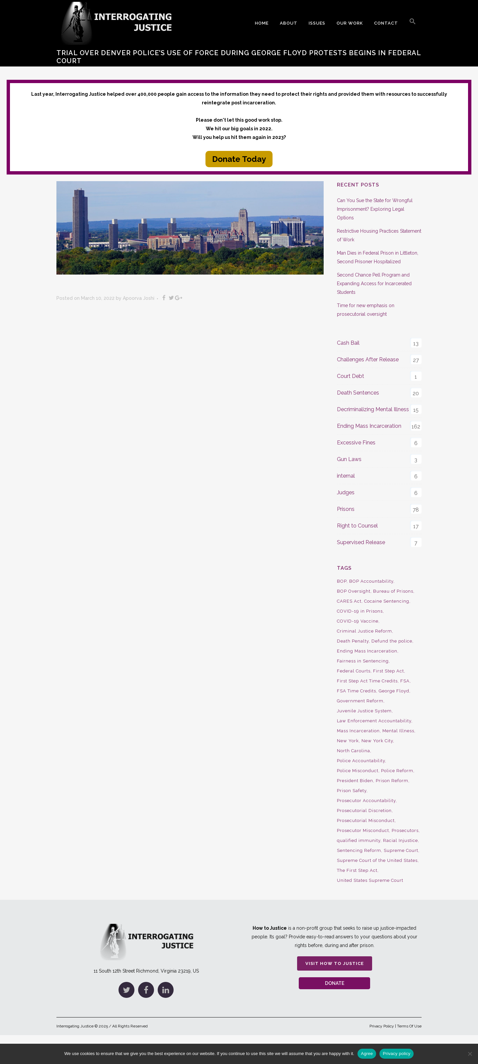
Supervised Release (361, 542)
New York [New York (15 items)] (348, 740)
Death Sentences (358, 393)
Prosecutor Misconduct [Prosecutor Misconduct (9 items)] (363, 830)
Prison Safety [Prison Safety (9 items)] (351, 790)
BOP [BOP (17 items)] (342, 581)
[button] (413, 23)
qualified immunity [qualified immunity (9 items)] (358, 840)
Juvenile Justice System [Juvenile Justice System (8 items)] (364, 710)
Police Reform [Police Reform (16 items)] (397, 770)
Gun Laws (349, 459)
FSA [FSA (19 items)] (405, 680)
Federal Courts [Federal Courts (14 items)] (353, 670)
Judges (346, 492)
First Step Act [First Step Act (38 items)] (388, 670)
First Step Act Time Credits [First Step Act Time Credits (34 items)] (367, 680)
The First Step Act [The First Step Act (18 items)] (357, 870)
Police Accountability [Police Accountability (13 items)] (361, 760)
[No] (469, 1053)
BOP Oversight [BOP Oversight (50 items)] (353, 591)
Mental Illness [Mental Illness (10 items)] (398, 730)
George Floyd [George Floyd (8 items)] (394, 690)
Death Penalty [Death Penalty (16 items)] (353, 641)
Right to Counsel (357, 526)
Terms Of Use (409, 1026)
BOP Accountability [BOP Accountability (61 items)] (371, 581)
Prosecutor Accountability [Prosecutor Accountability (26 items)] (366, 800)
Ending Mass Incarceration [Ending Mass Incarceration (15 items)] (367, 651)
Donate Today (239, 159)
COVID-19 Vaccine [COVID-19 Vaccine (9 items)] (357, 621)
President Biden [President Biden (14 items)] (355, 780)
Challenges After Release (368, 359)
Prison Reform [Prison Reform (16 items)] (392, 780)
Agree (367, 1053)
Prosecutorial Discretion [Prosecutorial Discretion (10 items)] (364, 810)
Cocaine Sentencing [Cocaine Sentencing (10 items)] (386, 601)
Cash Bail (348, 343)
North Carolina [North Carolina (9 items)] (353, 750)
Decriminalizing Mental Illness (373, 409)
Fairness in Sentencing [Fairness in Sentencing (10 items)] (363, 660)
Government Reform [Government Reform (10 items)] (360, 700)
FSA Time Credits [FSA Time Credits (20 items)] (356, 690)
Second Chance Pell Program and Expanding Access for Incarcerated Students (374, 283)
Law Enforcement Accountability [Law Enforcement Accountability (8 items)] (374, 720)
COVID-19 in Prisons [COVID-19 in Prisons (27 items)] (360, 611)
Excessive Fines (356, 442)
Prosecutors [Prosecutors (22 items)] (405, 830)
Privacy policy (396, 1053)
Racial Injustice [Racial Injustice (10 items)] (400, 840)
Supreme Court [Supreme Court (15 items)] (401, 850)
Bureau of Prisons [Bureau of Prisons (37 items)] (393, 591)
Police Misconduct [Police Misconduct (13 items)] (357, 770)
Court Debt (350, 376)
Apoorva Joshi (138, 298)
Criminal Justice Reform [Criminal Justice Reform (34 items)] (364, 631)
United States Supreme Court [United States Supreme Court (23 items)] (370, 880)
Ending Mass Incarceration (369, 426)
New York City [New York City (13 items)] (377, 740)
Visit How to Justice (334, 963)
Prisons (346, 509)
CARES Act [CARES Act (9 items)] (349, 601)
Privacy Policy (381, 1026)
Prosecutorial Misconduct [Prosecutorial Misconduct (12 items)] (366, 820)
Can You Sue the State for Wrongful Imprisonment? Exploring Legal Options (375, 209)
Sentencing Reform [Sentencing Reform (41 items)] (359, 850)
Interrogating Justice (75, 1026)
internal (346, 476)
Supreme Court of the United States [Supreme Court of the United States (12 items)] (377, 860)
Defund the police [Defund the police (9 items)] (391, 641)
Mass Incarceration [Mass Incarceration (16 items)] (358, 730)
